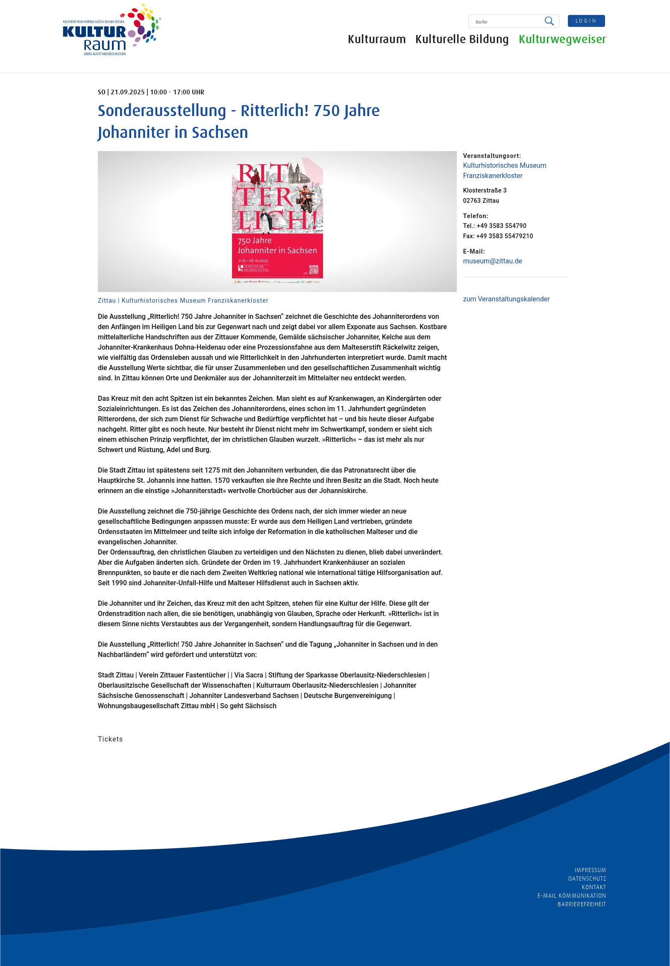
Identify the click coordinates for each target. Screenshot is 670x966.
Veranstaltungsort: (492, 155)
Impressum (590, 870)
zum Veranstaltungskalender (506, 299)
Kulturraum (377, 39)
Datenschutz (587, 878)
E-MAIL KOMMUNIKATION (572, 895)
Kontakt (594, 887)
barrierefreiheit (582, 904)
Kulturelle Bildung (462, 39)
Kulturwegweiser (562, 39)
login (587, 21)
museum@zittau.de (492, 261)
